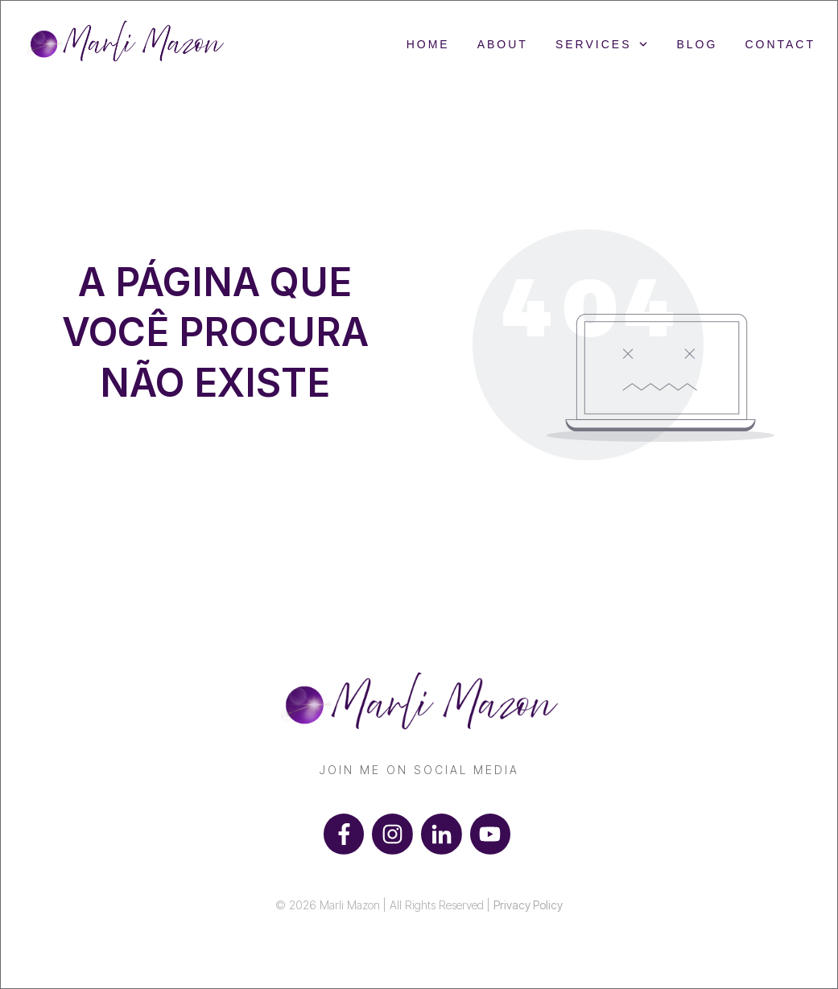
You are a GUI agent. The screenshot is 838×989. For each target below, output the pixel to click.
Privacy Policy (528, 905)
